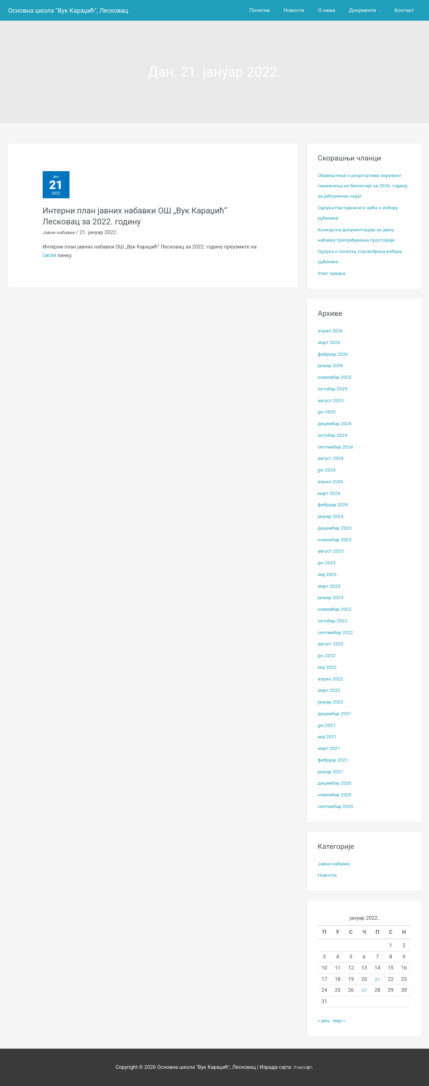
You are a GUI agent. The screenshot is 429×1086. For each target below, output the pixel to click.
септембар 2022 (337, 632)
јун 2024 (327, 470)
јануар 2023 (332, 597)
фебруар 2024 (334, 504)
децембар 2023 (336, 528)
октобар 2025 (334, 389)
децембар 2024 (336, 423)
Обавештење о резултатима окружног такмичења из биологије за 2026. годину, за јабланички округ (364, 185)
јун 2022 (327, 655)
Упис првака (333, 273)
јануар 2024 (332, 516)
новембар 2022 (336, 609)
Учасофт (302, 1067)
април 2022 (331, 679)
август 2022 (332, 644)
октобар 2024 (334, 435)
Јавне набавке (60, 236)
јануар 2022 (332, 702)
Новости (328, 875)
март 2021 (330, 748)
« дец (324, 1020)
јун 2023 (327, 562)
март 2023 (330, 586)
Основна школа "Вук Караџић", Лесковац (74, 10)
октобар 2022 (334, 621)
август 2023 (332, 551)
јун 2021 (327, 725)
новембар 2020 (336, 794)
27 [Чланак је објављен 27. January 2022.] (364, 990)
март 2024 (330, 493)
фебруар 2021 (334, 760)
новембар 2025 (336, 377)
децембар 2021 (336, 713)
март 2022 (330, 690)
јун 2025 (327, 412)
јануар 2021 (332, 771)
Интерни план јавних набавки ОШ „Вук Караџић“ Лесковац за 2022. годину (144, 219)
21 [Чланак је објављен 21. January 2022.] (377, 979)
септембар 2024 (337, 447)
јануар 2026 (332, 365)
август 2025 (332, 400)
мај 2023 (328, 574)
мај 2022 (328, 667)
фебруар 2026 (334, 354)
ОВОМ (50, 258)
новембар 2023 (336, 539)
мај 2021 (328, 736)
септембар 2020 (337, 806)
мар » (340, 1020)
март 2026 (330, 342)
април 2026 (331, 331)
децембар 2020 (336, 783)
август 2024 (332, 458)
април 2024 (331, 481)
